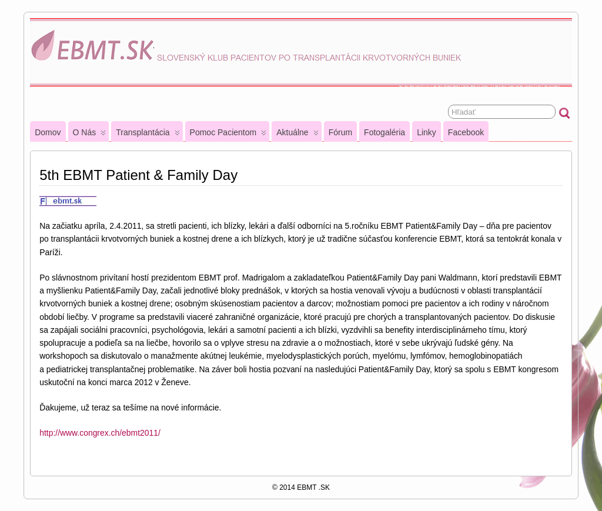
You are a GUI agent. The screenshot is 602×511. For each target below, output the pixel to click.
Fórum (340, 132)
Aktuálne (297, 135)
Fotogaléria (384, 132)
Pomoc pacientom (228, 135)
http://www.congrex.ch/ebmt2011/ (99, 432)
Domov (48, 132)
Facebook (466, 132)
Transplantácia (147, 135)
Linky (426, 132)
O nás (89, 135)
